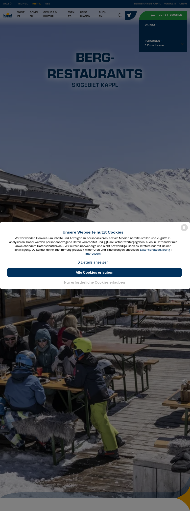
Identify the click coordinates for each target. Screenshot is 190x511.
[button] (93, 262)
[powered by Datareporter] (184, 230)
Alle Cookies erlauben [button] (95, 272)
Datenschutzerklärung (155, 250)
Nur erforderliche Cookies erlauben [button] (94, 282)
